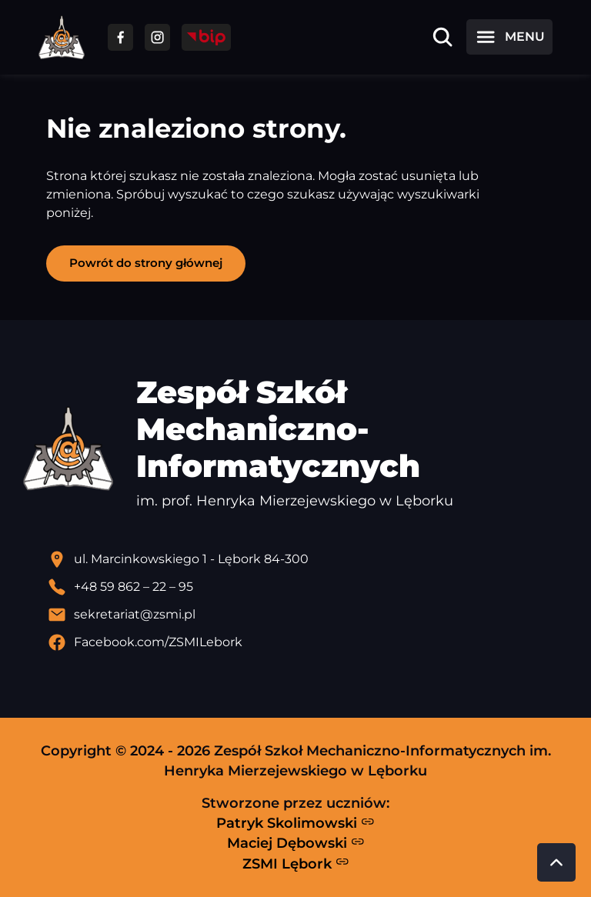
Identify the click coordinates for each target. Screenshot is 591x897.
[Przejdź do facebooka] (120, 37)
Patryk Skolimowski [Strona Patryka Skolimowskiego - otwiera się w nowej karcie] (295, 823)
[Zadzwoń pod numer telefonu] (308, 587)
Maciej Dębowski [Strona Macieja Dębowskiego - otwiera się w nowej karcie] (296, 843)
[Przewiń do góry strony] (556, 862)
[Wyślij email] (308, 614)
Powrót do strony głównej (145, 262)
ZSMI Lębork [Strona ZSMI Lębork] (295, 863)
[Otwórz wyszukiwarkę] (442, 37)
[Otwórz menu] (509, 37)
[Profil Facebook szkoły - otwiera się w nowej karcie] (308, 642)
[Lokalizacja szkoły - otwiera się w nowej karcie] (308, 559)
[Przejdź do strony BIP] (206, 37)
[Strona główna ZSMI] (61, 37)
